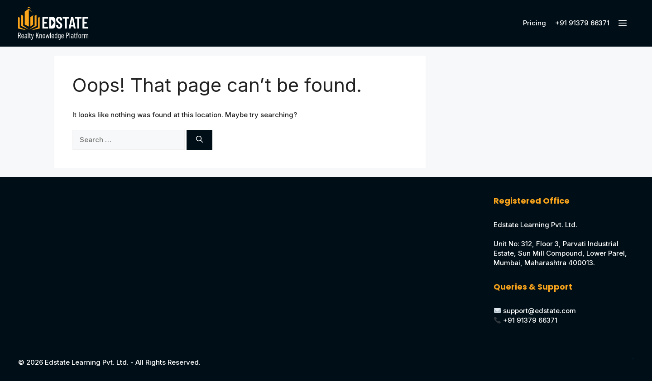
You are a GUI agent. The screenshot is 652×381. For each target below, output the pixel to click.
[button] (624, 23)
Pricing (534, 23)
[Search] (199, 140)
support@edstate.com (539, 310)
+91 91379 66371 (582, 23)
